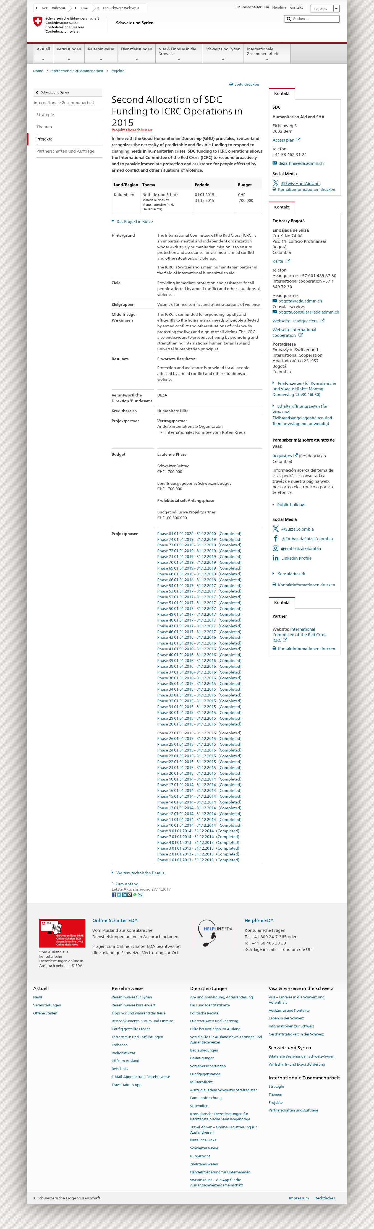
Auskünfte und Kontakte (289, 1010)
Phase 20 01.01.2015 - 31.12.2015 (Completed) (199, 773)
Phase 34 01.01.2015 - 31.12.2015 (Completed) (199, 689)
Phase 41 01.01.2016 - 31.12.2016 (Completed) (199, 649)
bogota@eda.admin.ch (300, 301)
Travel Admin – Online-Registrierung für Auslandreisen (223, 1129)
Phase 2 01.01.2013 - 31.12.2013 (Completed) (198, 854)
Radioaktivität (123, 1053)
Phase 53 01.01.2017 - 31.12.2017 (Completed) (199, 591)
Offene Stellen (45, 1013)
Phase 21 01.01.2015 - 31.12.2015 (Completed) (199, 768)
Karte (281, 261)
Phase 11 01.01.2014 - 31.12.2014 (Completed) (199, 820)
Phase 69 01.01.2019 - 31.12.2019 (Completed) (199, 568)
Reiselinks (120, 1069)
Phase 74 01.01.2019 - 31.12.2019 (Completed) (199, 539)
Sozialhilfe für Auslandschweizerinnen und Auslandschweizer (226, 1039)
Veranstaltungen (47, 1005)
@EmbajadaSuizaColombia (307, 538)
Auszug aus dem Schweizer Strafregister (223, 1090)
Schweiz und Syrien (223, 54)
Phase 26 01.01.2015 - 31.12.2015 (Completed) (199, 739)
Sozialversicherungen (208, 1066)
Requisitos (285, 455)
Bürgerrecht (200, 1156)
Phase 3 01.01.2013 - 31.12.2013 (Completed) (198, 848)
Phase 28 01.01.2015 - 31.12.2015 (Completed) (199, 724)
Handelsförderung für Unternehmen (220, 1172)
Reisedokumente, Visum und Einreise (142, 1021)
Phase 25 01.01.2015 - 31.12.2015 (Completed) (199, 744)
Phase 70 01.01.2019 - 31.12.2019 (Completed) (199, 562)
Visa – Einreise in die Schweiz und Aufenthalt (297, 999)
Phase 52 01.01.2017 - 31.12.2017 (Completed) (199, 597)
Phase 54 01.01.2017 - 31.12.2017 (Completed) (199, 586)
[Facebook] (114, 894)
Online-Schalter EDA (115, 920)
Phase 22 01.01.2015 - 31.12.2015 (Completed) (199, 762)
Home (38, 71)
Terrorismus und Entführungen (137, 1037)
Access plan (286, 140)
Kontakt (279, 93)
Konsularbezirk (291, 574)
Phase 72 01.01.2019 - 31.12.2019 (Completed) (199, 551)
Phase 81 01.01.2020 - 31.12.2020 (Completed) (199, 534)
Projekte (276, 1102)
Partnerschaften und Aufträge (293, 1110)
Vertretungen (69, 54)
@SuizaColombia (297, 529)
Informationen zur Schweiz (291, 1026)
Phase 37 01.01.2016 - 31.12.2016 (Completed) (199, 672)
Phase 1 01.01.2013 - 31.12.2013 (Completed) (198, 860)
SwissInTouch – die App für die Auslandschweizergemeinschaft (216, 1183)
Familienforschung (206, 1098)
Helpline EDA (259, 920)
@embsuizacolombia (301, 548)
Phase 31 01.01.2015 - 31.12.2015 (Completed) (199, 707)
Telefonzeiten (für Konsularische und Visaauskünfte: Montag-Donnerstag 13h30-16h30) (304, 389)
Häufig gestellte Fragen (131, 1029)
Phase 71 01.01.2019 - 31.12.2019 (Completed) (199, 557)
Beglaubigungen (204, 1050)
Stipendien (199, 1106)
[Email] (140, 894)
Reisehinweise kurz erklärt (133, 1005)
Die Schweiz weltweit (121, 8)
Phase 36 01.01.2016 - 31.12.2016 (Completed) (199, 678)
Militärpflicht (201, 1082)
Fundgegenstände (205, 1074)
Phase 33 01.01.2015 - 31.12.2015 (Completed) (199, 695)
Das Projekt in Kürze (134, 221)
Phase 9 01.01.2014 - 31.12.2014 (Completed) (198, 831)
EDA (84, 8)
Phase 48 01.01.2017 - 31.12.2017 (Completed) (199, 620)
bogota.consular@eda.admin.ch (308, 312)
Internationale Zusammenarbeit (267, 54)
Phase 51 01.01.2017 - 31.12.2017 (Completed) (199, 603)
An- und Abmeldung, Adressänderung (221, 997)
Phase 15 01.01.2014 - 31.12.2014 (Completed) (199, 796)
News (37, 997)
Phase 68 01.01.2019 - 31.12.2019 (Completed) (199, 574)
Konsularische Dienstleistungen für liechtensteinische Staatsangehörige (220, 1116)
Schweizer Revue (204, 1148)
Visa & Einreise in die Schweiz (179, 54)
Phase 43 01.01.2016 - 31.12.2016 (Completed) (199, 637)
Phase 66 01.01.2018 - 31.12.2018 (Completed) (199, 580)
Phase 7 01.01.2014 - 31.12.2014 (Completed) (198, 837)
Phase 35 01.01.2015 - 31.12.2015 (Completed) (199, 684)
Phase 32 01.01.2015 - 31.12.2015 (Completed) (199, 701)
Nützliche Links (203, 1140)
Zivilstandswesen (204, 1164)
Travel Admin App (127, 1085)
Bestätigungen (202, 1058)
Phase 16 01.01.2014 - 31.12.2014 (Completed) (199, 791)
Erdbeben (120, 1045)
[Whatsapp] (135, 894)
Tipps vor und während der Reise (139, 1013)
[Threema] (130, 894)
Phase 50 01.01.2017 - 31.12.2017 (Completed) (199, 609)
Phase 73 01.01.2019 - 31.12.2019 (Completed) (199, 545)
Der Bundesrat (53, 8)
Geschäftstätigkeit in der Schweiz (296, 1034)
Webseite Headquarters (298, 320)
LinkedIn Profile (296, 558)
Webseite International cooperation (294, 332)
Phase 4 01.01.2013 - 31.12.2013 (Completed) (198, 843)
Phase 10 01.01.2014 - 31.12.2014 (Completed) (199, 825)
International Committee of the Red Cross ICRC (299, 635)
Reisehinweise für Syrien (132, 997)
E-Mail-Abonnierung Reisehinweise (141, 1077)
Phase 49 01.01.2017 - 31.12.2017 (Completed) (199, 614)
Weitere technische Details (140, 873)
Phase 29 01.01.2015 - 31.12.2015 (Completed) (199, 718)
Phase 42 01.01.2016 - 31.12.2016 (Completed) (199, 643)
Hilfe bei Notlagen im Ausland (215, 1029)
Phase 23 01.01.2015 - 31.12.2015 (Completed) (199, 756)
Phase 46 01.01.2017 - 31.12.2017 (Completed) (199, 632)
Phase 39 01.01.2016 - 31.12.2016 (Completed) (199, 661)
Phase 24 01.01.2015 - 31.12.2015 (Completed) (199, 750)
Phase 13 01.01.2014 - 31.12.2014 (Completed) (199, 808)
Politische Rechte (204, 1013)
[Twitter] (119, 894)
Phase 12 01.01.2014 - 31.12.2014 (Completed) (199, 814)
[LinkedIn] (124, 894)
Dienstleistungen (136, 54)
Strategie (276, 1086)
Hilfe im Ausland (125, 1061)
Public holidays (291, 504)
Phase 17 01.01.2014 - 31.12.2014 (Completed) (199, 785)
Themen (275, 1094)
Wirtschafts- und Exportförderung (297, 1064)
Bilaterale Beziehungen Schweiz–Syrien (301, 1056)
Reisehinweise (101, 54)
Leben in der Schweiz (286, 1018)
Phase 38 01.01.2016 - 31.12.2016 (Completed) (199, 666)
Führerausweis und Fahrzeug (214, 1021)
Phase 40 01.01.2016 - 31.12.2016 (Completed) (199, 655)
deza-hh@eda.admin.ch (301, 163)
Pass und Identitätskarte (210, 1005)
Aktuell (43, 54)
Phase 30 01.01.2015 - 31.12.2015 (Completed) (199, 713)
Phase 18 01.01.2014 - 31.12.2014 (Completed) (199, 779)
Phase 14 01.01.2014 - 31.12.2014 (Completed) (199, 802)
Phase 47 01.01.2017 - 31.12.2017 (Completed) (199, 626)
